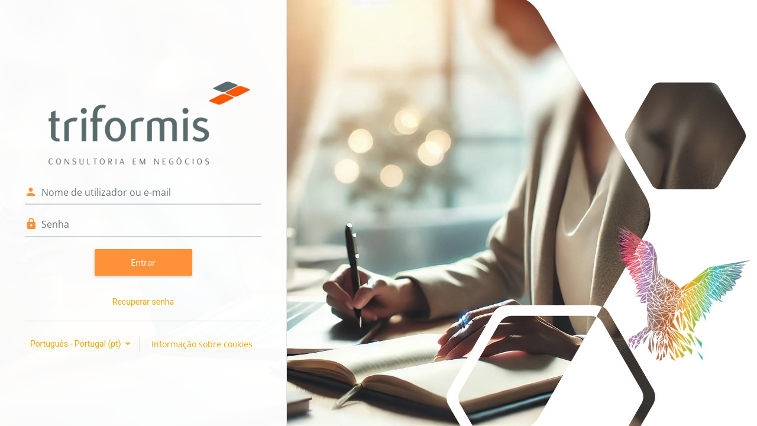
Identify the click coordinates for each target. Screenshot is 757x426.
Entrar (143, 262)
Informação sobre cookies (202, 344)
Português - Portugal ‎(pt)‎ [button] (76, 343)
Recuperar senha (143, 301)
